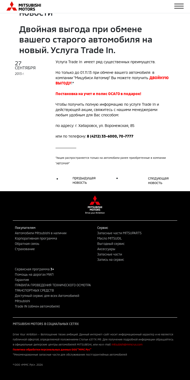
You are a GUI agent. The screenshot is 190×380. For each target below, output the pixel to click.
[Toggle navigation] (179, 6)
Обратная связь (27, 243)
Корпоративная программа (36, 238)
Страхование (25, 249)
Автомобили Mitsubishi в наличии (40, 233)
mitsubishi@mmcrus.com (127, 344)
